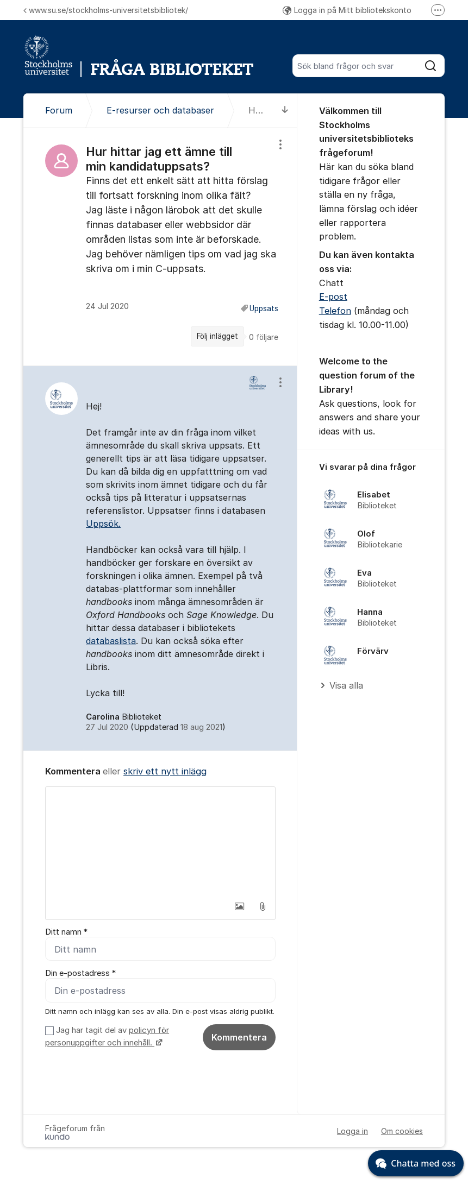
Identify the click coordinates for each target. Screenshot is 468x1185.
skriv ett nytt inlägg (165, 771)
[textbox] (160, 841)
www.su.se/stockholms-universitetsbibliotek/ (105, 10)
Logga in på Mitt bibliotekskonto (347, 10)
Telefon (335, 310)
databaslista (111, 640)
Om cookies (402, 1131)
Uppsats (263, 308)
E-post (333, 296)
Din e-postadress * (80, 973)
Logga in (352, 1131)
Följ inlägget (217, 336)
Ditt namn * (66, 932)
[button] (239, 906)
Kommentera (239, 1037)
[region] (160, 246)
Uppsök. (103, 523)
